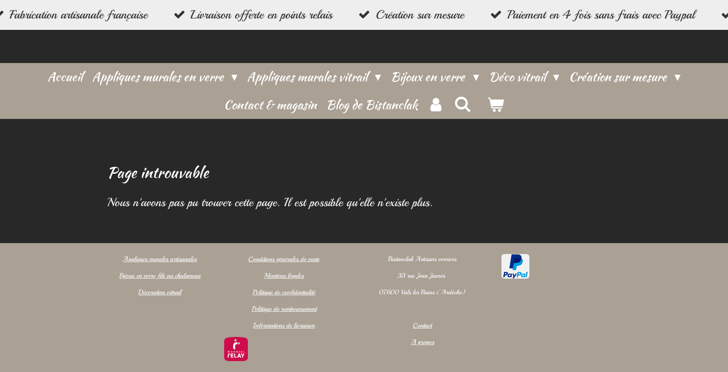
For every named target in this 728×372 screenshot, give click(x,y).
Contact (422, 325)
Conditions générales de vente (283, 259)
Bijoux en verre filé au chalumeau (159, 276)
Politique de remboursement (283, 309)
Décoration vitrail (159, 292)
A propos (422, 342)
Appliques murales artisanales (160, 259)
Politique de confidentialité (284, 292)
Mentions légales (284, 276)
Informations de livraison (284, 325)
